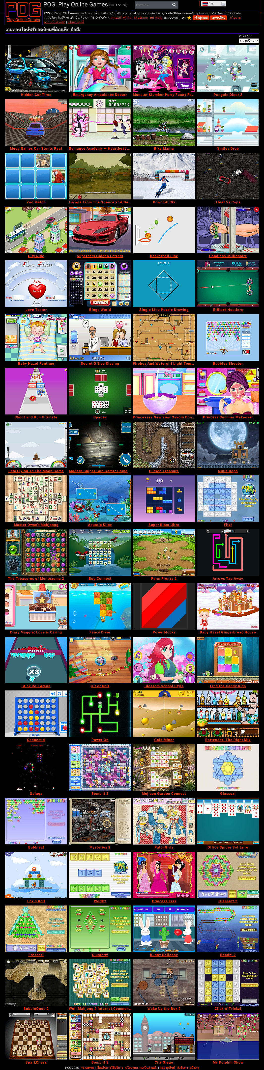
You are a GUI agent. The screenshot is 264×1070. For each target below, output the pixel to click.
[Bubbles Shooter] (228, 337)
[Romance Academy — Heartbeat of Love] (100, 122)
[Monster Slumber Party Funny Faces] (164, 68)
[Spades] (100, 391)
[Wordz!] (100, 875)
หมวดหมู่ (156, 17)
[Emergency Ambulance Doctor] (100, 68)
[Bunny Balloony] (164, 928)
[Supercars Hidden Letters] (100, 229)
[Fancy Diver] (100, 606)
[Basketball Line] (164, 229)
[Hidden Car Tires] (36, 68)
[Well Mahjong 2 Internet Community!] (100, 982)
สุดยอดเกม (141, 17)
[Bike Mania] (164, 122)
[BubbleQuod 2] (36, 982)
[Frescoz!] (36, 928)
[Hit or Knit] (100, 660)
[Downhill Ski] (164, 176)
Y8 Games (87, 1068)
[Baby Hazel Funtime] (36, 337)
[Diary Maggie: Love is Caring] (36, 606)
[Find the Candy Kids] (228, 660)
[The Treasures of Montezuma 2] (36, 552)
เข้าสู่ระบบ (201, 18)
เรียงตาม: (245, 36)
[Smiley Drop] (228, 122)
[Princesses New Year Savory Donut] (164, 391)
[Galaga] (36, 767)
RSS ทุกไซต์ (167, 1068)
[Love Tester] (36, 283)
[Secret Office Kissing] (100, 337)
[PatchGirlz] (164, 821)
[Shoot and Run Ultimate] (36, 391)
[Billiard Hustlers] (228, 283)
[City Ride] (36, 229)
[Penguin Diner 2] (228, 68)
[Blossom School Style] (164, 660)
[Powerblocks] (164, 606)
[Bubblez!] (36, 821)
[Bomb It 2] (100, 767)
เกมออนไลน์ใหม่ (121, 17)
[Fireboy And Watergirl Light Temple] (164, 337)
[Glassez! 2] (228, 875)
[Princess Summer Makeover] (228, 391)
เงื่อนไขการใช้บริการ (109, 1068)
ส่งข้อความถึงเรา (188, 1068)
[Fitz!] (228, 498)
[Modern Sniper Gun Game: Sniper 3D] (100, 444)
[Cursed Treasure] (164, 444)
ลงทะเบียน (218, 18)
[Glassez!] (228, 767)
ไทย (208, 4)
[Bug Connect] (100, 552)
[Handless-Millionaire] (228, 229)
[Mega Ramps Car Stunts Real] (36, 122)
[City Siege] (164, 1036)
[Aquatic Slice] (100, 498)
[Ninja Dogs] (228, 444)
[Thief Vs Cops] (228, 176)
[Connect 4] (36, 713)
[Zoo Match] (36, 176)
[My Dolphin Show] (228, 1036)
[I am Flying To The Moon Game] (36, 444)
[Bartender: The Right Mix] (228, 713)
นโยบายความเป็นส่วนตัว (141, 1068)
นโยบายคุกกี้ (76, 22)
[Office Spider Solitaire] (228, 821)
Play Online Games (23, 19)
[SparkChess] (36, 1036)
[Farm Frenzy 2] (164, 552)
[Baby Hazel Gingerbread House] (228, 606)
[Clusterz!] (100, 928)
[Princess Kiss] (164, 875)
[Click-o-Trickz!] (228, 982)
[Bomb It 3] (100, 1036)
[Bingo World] (100, 283)
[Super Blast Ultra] (164, 498)
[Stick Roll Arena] (36, 660)
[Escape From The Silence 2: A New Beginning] (100, 176)
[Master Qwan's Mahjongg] (36, 498)
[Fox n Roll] (36, 875)
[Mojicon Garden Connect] (164, 767)
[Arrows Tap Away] (228, 552)
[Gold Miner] (164, 713)
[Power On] (100, 713)
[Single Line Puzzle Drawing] (164, 283)
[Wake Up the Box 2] (164, 982)
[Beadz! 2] (228, 928)
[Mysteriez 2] (100, 821)
